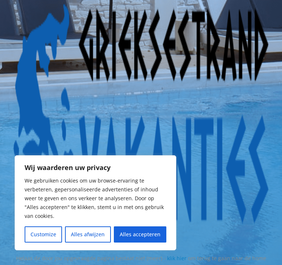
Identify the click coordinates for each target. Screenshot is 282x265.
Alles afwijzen (88, 234)
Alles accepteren (140, 234)
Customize (43, 234)
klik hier (177, 258)
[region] (95, 202)
